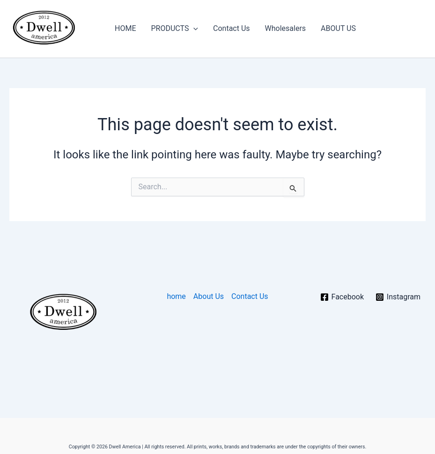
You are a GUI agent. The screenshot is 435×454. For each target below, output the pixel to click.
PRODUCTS (174, 28)
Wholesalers (285, 28)
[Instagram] (397, 297)
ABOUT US (338, 28)
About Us (208, 296)
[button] (193, 28)
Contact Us (231, 28)
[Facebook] (342, 297)
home (176, 296)
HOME (125, 28)
